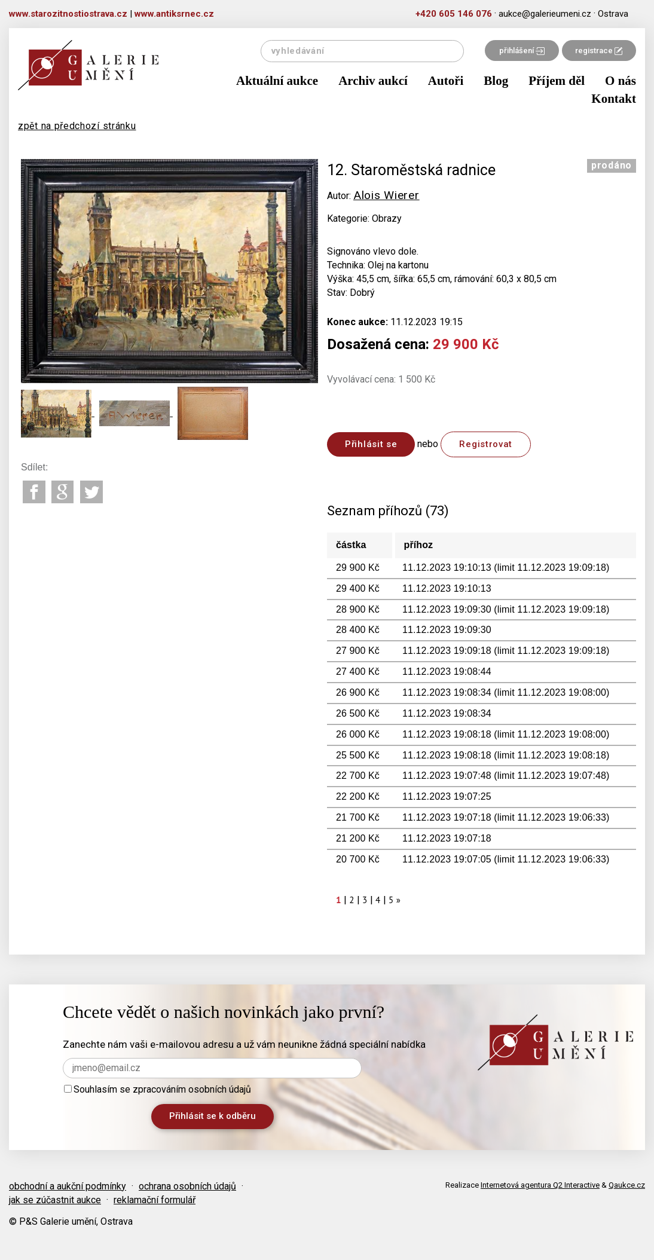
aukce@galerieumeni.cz (545, 13)
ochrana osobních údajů (187, 1186)
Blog (496, 81)
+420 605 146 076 (453, 13)
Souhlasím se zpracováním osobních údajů (157, 1089)
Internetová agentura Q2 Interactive (540, 1185)
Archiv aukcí (373, 81)
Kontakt (613, 98)
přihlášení (522, 50)
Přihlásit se (371, 444)
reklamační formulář (154, 1200)
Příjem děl (556, 81)
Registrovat (485, 444)
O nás (620, 81)
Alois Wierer (386, 195)
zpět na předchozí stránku (77, 125)
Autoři (446, 81)
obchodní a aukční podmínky (67, 1186)
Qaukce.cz (627, 1185)
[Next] (398, 900)
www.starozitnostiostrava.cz (68, 13)
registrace (598, 50)
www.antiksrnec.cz (174, 13)
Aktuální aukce (277, 81)
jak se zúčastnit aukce (55, 1200)
